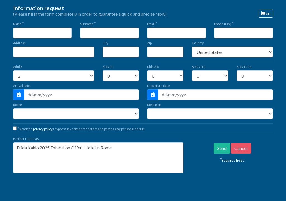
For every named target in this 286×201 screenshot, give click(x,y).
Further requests (26, 138)
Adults (18, 66)
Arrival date (21, 85)
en (265, 13)
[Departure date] (215, 94)
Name (18, 23)
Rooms (18, 104)
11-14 (244, 66)
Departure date (158, 85)
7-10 (198, 66)
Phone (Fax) (224, 23)
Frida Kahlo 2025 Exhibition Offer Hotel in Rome (98, 157)
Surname (88, 23)
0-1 (108, 66)
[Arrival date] (81, 94)
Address (19, 43)
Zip (149, 43)
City (105, 43)
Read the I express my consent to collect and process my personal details (81, 129)
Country (198, 43)
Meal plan (154, 104)
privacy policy (43, 129)
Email (152, 23)
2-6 (153, 66)
